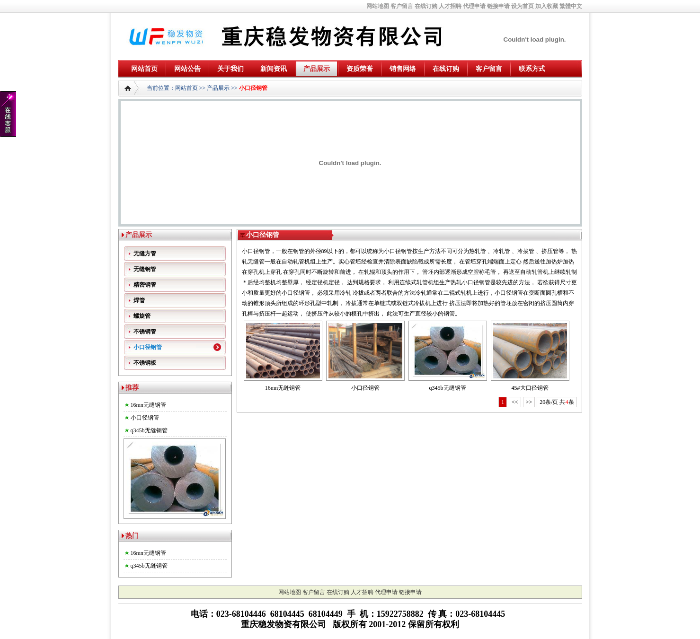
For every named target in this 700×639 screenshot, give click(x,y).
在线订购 (426, 6)
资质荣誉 (359, 68)
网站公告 (187, 68)
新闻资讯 (273, 68)
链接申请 (498, 6)
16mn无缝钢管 (148, 405)
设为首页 (522, 6)
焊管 (139, 300)
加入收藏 (546, 6)
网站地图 (377, 6)
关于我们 (230, 68)
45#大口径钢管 (530, 388)
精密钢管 (144, 284)
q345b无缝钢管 (149, 430)
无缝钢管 (144, 269)
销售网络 (403, 68)
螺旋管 (142, 316)
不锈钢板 (144, 362)
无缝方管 (144, 253)
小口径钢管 (253, 88)
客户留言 (401, 6)
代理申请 (474, 6)
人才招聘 (450, 6)
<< (515, 402)
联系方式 (532, 68)
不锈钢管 (144, 331)
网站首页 (144, 68)
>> (529, 402)
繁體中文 (570, 6)
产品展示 (316, 68)
